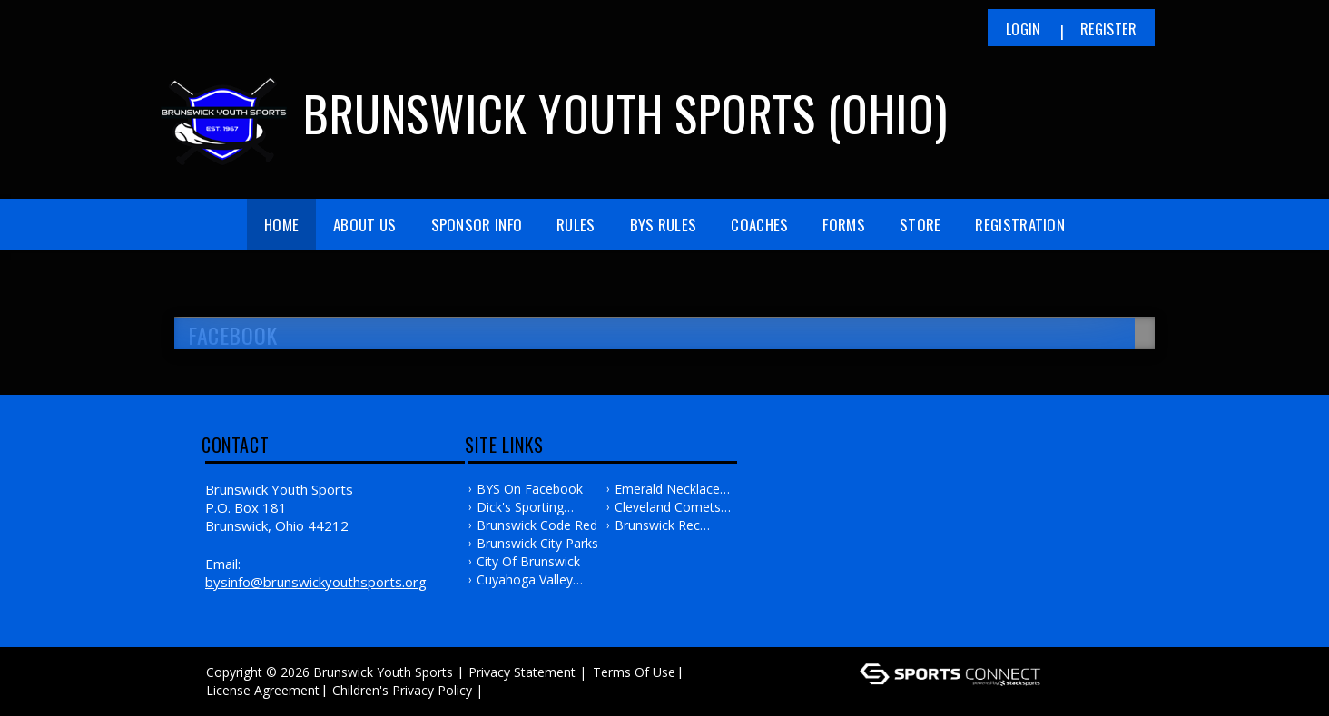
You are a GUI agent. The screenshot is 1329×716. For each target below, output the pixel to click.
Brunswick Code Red (537, 525)
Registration (1020, 224)
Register (1108, 29)
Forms (843, 224)
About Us (364, 224)
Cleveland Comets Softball (668, 507)
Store (920, 224)
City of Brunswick (528, 561)
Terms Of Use (634, 672)
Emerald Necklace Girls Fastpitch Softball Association (673, 489)
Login (1023, 29)
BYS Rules (663, 224)
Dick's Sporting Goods (520, 507)
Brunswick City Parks (537, 543)
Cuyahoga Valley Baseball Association (537, 580)
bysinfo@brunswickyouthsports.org (316, 582)
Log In (513, 690)
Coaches (759, 224)
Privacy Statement (522, 672)
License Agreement (263, 690)
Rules (576, 224)
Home (281, 224)
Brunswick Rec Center (657, 525)
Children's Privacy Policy (402, 690)
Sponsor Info (477, 224)
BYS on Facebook (530, 488)
